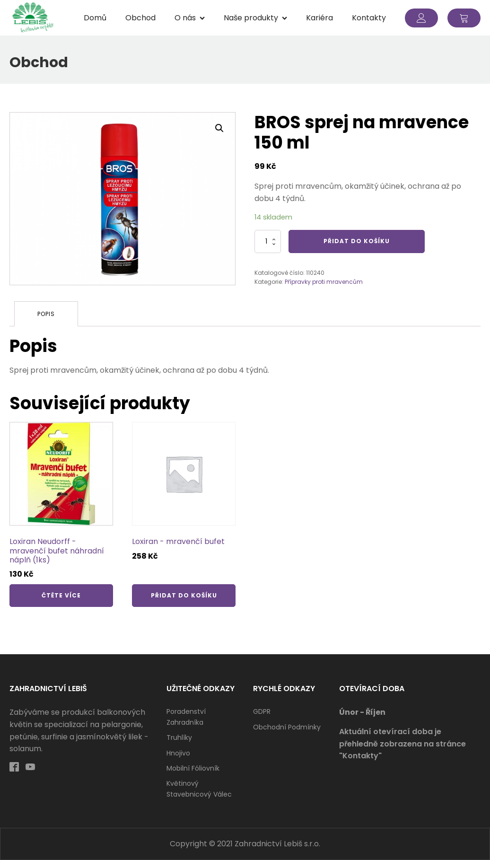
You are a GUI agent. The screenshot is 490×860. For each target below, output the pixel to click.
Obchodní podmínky (287, 727)
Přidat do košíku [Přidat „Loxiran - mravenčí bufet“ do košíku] (184, 595)
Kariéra (319, 17)
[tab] (46, 313)
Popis (46, 314)
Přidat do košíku (357, 241)
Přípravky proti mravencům (324, 282)
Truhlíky (179, 737)
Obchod (140, 17)
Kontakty (369, 17)
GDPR (262, 711)
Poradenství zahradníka (186, 717)
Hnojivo (178, 753)
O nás (190, 17)
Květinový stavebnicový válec (199, 789)
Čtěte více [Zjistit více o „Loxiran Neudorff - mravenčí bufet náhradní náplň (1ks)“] (61, 595)
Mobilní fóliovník (192, 768)
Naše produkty (255, 17)
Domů (95, 17)
